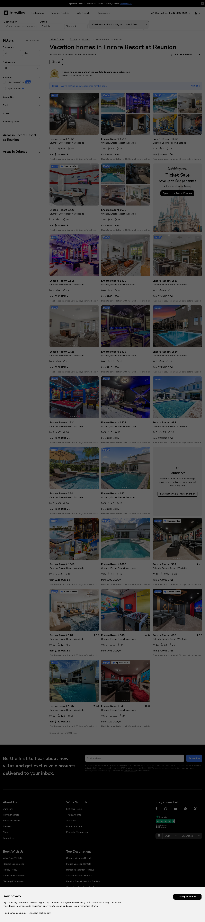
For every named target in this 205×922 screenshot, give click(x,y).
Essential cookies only (40, 913)
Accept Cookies (187, 896)
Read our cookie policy (14, 913)
